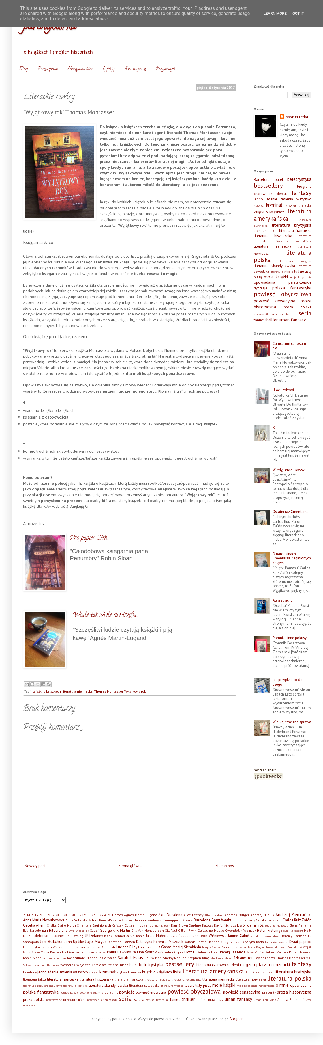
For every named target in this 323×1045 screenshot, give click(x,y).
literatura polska (289, 978)
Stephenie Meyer (221, 958)
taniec (259, 320)
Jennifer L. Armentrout (265, 936)
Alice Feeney (193, 915)
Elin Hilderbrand (55, 930)
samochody (110, 1000)
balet (279, 179)
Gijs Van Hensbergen (147, 930)
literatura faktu (265, 230)
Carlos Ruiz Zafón (297, 920)
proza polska (297, 307)
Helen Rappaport (292, 931)
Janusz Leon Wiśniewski (206, 935)
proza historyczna (294, 992)
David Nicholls (225, 925)
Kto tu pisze (135, 69)
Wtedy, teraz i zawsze (290, 469)
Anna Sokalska (76, 920)
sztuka (139, 999)
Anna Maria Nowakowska (44, 920)
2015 (34, 915)
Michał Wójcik (302, 947)
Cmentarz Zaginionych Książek (100, 925)
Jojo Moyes (96, 941)
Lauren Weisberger (56, 947)
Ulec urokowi (283, 390)
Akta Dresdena (170, 914)
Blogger (236, 1018)
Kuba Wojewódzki (276, 942)
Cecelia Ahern (34, 925)
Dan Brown (179, 925)
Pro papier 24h (88, 538)
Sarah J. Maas (130, 957)
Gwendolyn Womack (240, 930)
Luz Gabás (163, 946)
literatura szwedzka (144, 985)
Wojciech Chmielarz (91, 965)
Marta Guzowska (234, 947)
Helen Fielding (268, 930)
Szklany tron (243, 957)
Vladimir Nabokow (47, 965)
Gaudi (94, 930)
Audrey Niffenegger (163, 920)
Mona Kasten (51, 952)
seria (304, 313)
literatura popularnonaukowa (42, 985)
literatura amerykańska (282, 214)
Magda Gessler (211, 947)
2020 (75, 915)
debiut (282, 193)
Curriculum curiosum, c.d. (290, 346)
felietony (30, 972)
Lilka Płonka (81, 947)
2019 (66, 915)
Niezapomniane (80, 69)
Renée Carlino (255, 952)
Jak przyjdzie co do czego (288, 682)
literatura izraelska (157, 979)
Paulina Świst (143, 952)
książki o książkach (46, 691)
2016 (42, 915)
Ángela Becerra (289, 999)
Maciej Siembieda (187, 946)
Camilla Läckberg (268, 920)
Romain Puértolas (54, 958)
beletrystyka (299, 179)
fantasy (301, 193)
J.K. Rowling (75, 936)
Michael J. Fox (283, 947)
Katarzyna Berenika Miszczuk (159, 941)
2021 (83, 915)
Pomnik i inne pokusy (290, 637)
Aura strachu (283, 600)
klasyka (259, 205)
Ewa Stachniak (79, 931)
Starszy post (225, 865)
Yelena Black (118, 965)
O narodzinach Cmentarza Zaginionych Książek (292, 558)
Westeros (67, 965)
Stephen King (198, 958)
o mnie (282, 985)
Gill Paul (171, 930)
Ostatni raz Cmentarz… (291, 511)
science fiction (283, 314)
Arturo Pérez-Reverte (105, 920)
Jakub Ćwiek (178, 936)
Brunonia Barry (243, 920)
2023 (99, 915)
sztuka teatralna (157, 1000)
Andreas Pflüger (236, 915)
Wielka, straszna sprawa (292, 721)
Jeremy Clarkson (294, 936)
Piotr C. (190, 952)
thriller (271, 320)
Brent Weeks (222, 920)
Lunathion (146, 947)
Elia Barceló (32, 930)
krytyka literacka (298, 205)
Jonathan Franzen (121, 942)
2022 (91, 915)
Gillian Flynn (187, 930)
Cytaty (108, 69)
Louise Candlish (103, 947)
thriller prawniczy (209, 999)
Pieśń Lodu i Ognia (169, 952)
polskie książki (69, 992)
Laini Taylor (31, 947)
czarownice (263, 193)
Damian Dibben (160, 925)
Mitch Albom (31, 952)
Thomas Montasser (108, 691)
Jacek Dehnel (114, 936)
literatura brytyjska (292, 225)
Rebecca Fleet (208, 952)
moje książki (276, 277)
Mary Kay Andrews (260, 947)
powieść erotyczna (151, 992)
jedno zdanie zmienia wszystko (282, 199)
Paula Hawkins (119, 952)
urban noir (261, 1000)
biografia (304, 186)
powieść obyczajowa (282, 294)
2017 (50, 915)
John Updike (74, 941)
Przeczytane (47, 69)
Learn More (275, 13)
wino (273, 1000)
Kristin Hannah (208, 942)
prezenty (269, 992)
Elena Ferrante (300, 925)
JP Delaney (94, 935)
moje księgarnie (301, 277)
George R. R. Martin (115, 930)
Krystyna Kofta (253, 942)
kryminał (274, 205)
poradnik (111, 992)
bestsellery (268, 185)
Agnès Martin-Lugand (140, 915)
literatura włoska (281, 271)
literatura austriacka (260, 972)
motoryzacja (266, 985)
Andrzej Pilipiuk (262, 915)
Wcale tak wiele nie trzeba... (106, 615)
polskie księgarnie (91, 992)
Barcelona (262, 179)
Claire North (66, 925)
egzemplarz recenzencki (266, 964)
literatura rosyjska (296, 261)
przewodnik (261, 314)
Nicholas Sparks (93, 952)
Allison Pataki (213, 915)
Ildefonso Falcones (49, 935)
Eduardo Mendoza (276, 925)
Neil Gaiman (71, 952)
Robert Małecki (300, 952)
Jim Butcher (51, 941)
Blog (23, 69)
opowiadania (264, 282)
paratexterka (297, 116)
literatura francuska (295, 230)
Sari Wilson (153, 958)
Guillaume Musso (211, 930)
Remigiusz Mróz (232, 952)
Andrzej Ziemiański (293, 914)
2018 (58, 915)
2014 (26, 915)
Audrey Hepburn (134, 920)
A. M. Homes (113, 915)
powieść (126, 992)
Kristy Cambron (231, 942)
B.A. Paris (186, 920)
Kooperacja (165, 69)
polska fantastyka (291, 288)
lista (177, 972)
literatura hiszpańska (273, 235)
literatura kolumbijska (293, 241)
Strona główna (130, 865)
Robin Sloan (32, 958)
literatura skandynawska (274, 265)
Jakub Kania (135, 936)
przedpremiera (74, 999)
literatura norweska (251, 979)
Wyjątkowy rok (135, 691)
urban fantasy (292, 320)
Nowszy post (35, 865)
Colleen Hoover (137, 925)
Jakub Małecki (157, 935)
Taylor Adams (265, 958)
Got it (298, 13)
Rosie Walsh (107, 958)
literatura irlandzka (128, 979)
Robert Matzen (276, 952)
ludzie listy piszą (198, 985)
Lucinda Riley (126, 946)
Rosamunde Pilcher (82, 958)
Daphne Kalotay (201, 925)
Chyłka (52, 925)
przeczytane (54, 1000)
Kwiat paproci (300, 941)
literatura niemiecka (77, 691)
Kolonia (190, 942)
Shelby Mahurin (175, 958)
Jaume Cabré (238, 935)
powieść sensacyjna (274, 301)
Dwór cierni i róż (250, 925)
